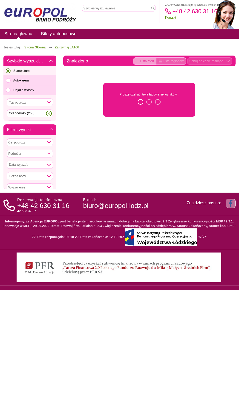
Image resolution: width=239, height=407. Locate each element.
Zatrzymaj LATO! (67, 47)
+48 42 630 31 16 (191, 11)
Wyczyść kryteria (30, 298)
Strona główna (35, 47)
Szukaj (30, 168)
